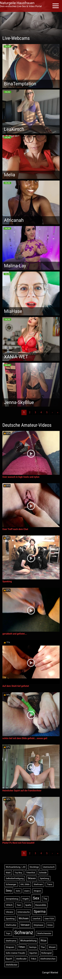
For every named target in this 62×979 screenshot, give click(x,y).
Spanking (7, 581)
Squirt (9, 958)
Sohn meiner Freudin (15, 953)
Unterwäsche (23, 912)
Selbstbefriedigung (14, 878)
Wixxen (52, 947)
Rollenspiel (46, 953)
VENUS (9, 905)
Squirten (33, 953)
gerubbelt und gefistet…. (14, 633)
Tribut (33, 959)
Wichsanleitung (28, 940)
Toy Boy (18, 872)
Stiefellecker (11, 965)
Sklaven (32, 878)
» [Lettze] (57, 412)
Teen (19, 905)
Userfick (37, 918)
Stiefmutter (11, 925)
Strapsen (10, 947)
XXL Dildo (25, 884)
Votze (50, 925)
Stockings (34, 867)
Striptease (38, 925)
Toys (8, 933)
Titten (21, 947)
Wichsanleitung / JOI (15, 867)
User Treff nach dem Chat (15, 529)
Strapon (37, 891)
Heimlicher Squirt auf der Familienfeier (21, 790)
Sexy (9, 890)
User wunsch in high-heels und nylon (20, 477)
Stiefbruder (21, 959)
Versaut (25, 924)
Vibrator (9, 912)
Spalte (28, 905)
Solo (18, 891)
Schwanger (11, 884)
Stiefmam (38, 884)
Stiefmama (11, 940)
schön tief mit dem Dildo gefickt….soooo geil (24, 738)
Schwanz (23, 932)
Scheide (43, 872)
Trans (49, 884)
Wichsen (24, 918)
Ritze (43, 940)
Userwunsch (49, 867)
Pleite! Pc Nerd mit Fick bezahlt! (18, 843)
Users (27, 891)
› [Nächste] (52, 412)
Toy (45, 898)
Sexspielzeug (12, 899)
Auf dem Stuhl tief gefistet (15, 686)
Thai (43, 947)
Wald (8, 872)
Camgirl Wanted (50, 972)
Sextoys (33, 947)
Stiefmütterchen (47, 959)
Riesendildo (40, 905)
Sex (36, 898)
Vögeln (25, 899)
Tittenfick (30, 872)
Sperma (40, 911)
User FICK (49, 918)
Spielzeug (44, 878)
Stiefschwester (44, 933)
